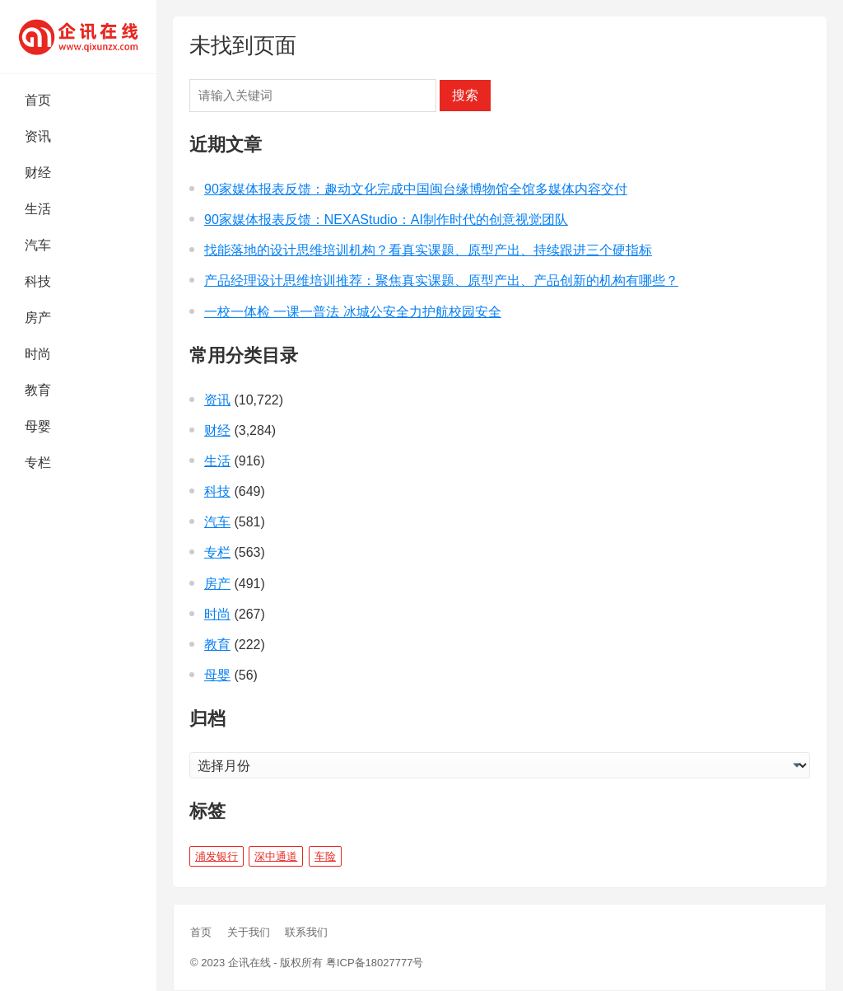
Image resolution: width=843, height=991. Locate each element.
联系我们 (306, 932)
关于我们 (248, 932)
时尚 (38, 354)
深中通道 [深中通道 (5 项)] (275, 856)
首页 (38, 100)
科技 (38, 281)
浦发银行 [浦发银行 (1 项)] (216, 856)
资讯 (38, 136)
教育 (38, 390)
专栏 (38, 463)
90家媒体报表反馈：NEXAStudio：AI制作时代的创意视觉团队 (386, 220)
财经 (38, 173)
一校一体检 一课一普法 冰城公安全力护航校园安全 (352, 312)
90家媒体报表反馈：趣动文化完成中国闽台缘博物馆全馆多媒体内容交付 (415, 189)
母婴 (38, 426)
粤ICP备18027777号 (375, 962)
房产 (38, 318)
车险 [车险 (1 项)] (325, 856)
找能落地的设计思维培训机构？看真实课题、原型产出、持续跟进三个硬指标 (428, 250)
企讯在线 (249, 962)
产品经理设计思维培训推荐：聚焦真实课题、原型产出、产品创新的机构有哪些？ (441, 280)
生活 (38, 209)
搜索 (465, 95)
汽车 (38, 245)
